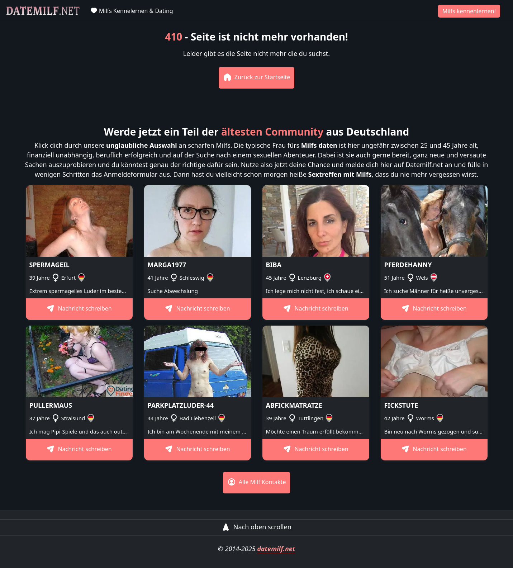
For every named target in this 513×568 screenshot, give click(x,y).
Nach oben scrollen (256, 526)
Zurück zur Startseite (256, 77)
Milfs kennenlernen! (469, 11)
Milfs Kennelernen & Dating (131, 11)
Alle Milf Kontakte (256, 482)
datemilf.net (276, 548)
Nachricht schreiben (79, 308)
